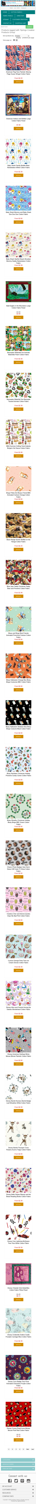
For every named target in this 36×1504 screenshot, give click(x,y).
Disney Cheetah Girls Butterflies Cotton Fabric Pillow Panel (18, 1289)
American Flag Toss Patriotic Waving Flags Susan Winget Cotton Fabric (18, 73)
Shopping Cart (20, 23)
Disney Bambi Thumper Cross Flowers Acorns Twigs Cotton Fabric (18, 1149)
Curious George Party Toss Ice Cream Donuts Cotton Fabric (18, 961)
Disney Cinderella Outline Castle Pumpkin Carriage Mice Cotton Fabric (18, 1336)
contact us (7, 23)
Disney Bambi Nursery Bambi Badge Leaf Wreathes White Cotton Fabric (18, 1102)
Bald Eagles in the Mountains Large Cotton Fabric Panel (18, 307)
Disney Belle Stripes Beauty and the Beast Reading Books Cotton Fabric (18, 1195)
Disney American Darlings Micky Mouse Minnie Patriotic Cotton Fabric (18, 1055)
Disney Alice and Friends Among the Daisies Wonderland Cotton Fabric (18, 1008)
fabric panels (8, 16)
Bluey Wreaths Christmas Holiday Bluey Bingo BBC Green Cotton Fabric (18, 822)
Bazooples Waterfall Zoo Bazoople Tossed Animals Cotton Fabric (18, 400)
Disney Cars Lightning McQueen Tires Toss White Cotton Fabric (18, 1242)
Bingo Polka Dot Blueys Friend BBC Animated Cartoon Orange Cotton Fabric (18, 495)
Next (28, 1449)
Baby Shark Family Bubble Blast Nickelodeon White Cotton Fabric (18, 166)
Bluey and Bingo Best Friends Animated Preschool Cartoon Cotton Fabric (18, 635)
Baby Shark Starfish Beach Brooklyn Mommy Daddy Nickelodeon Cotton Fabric (18, 261)
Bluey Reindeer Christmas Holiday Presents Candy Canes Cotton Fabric (18, 774)
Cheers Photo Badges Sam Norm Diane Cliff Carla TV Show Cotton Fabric (18, 869)
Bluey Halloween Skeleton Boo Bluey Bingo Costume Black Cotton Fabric (18, 728)
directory (20, 16)
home (5, 12)
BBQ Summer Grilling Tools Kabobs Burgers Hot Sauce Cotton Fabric (18, 447)
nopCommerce (21, 1501)
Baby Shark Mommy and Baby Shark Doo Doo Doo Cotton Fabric (18, 213)
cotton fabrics (16, 12)
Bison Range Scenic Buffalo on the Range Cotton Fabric (18, 541)
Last (32, 1449)
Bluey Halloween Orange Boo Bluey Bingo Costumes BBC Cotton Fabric (18, 681)
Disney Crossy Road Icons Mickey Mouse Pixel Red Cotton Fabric (18, 1429)
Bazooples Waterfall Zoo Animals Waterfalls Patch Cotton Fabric (18, 353)
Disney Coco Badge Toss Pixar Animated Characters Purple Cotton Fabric (18, 1383)
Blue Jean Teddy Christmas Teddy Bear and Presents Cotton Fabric (18, 587)
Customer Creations (20, 19)
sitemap (6, 19)
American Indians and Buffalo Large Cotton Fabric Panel (18, 120)
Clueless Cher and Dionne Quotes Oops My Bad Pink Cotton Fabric (18, 915)
